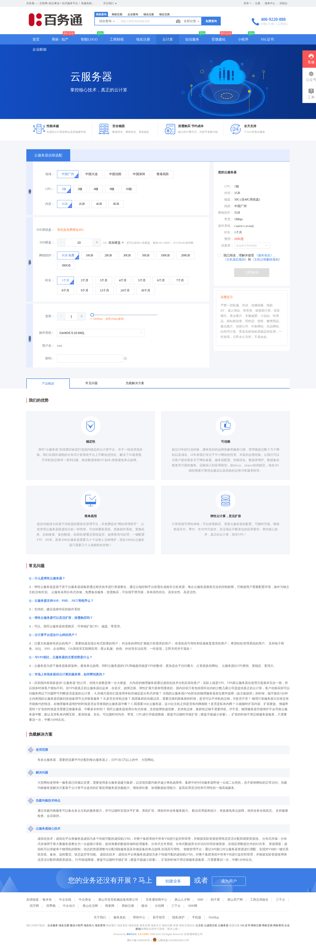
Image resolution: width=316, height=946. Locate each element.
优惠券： (227, 245)
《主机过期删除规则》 (266, 259)
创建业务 (173, 881)
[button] (61, 242)
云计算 (167, 39)
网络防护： (46, 255)
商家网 (109, 905)
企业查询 (132, 14)
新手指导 (159, 917)
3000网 (192, 905)
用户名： (48, 345)
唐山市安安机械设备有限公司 (118, 899)
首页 (36, 39)
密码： (49, 358)
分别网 (159, 905)
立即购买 (252, 272)
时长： (49, 280)
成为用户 (229, 881)
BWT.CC (132, 934)
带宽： (228, 219)
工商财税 (117, 39)
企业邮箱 (39, 49)
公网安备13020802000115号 (171, 940)
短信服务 (192, 39)
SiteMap (213, 917)
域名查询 (100, 925)
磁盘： (228, 199)
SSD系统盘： (45, 229)
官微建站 (219, 39)
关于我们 (100, 917)
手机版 (196, 917)
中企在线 (65, 899)
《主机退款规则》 (235, 259)
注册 (257, 3)
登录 (246, 3)
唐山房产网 (235, 899)
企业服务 (52, 925)
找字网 (34, 905)
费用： (228, 239)
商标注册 (128, 905)
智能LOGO (89, 39)
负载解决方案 (135, 383)
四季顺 (51, 905)
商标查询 (101, 14)
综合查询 (107, 21)
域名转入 (89, 925)
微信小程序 (76, 925)
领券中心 (270, 3)
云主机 (199, 925)
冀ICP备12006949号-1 (139, 940)
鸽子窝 (215, 899)
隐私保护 (178, 917)
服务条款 (119, 917)
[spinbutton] (79, 243)
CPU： (49, 189)
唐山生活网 (90, 905)
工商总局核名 (259, 899)
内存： (49, 204)
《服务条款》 (264, 255)
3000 (200, 899)
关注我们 (110, 3)
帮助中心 (139, 917)
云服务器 (223, 925)
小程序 (243, 39)
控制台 (283, 3)
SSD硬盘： (47, 242)
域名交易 (164, 14)
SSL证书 (267, 39)
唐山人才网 (182, 899)
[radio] (68, 174)
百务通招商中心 (156, 899)
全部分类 (192, 21)
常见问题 (91, 383)
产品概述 (48, 383)
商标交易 (117, 14)
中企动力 (69, 905)
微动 (144, 905)
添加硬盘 (116, 242)
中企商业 (85, 899)
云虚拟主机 (210, 925)
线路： (228, 206)
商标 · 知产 (60, 39)
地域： (49, 174)
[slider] (133, 316)
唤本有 (47, 899)
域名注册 (148, 14)
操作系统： (46, 332)
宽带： (49, 316)
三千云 (280, 899)
